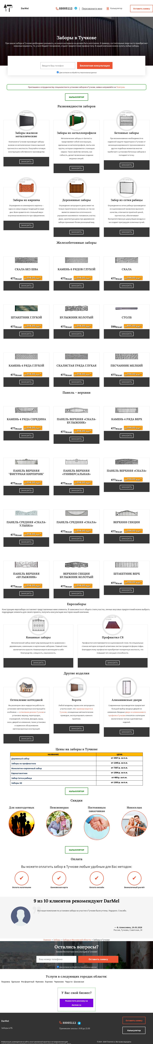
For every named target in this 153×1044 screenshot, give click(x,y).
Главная (47, 939)
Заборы (56, 939)
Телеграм (120, 87)
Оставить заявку (141, 8)
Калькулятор (114, 8)
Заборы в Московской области (77, 939)
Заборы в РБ (7, 1028)
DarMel (5, 1021)
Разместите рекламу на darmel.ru (76, 1002)
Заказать (26, 161)
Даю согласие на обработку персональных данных (77, 72)
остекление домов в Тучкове (31, 712)
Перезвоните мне (92, 8)
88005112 (65, 8)
